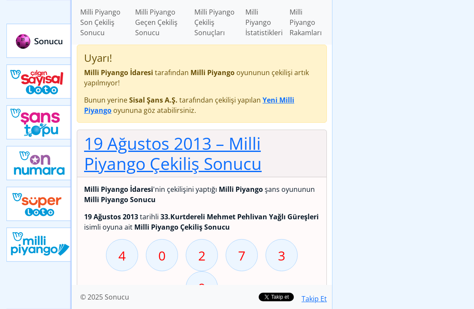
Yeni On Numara (39, 163)
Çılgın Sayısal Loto (39, 81)
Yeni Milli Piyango (39, 244)
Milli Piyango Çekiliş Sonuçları (214, 22)
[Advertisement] (403, 60)
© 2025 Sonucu (104, 297)
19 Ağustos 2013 (173, 153)
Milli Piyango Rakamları (306, 22)
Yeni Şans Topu (39, 122)
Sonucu (39, 41)
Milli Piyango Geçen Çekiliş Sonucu (156, 22)
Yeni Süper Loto (39, 204)
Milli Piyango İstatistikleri (264, 22)
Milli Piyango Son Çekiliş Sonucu (100, 22)
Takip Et (314, 298)
